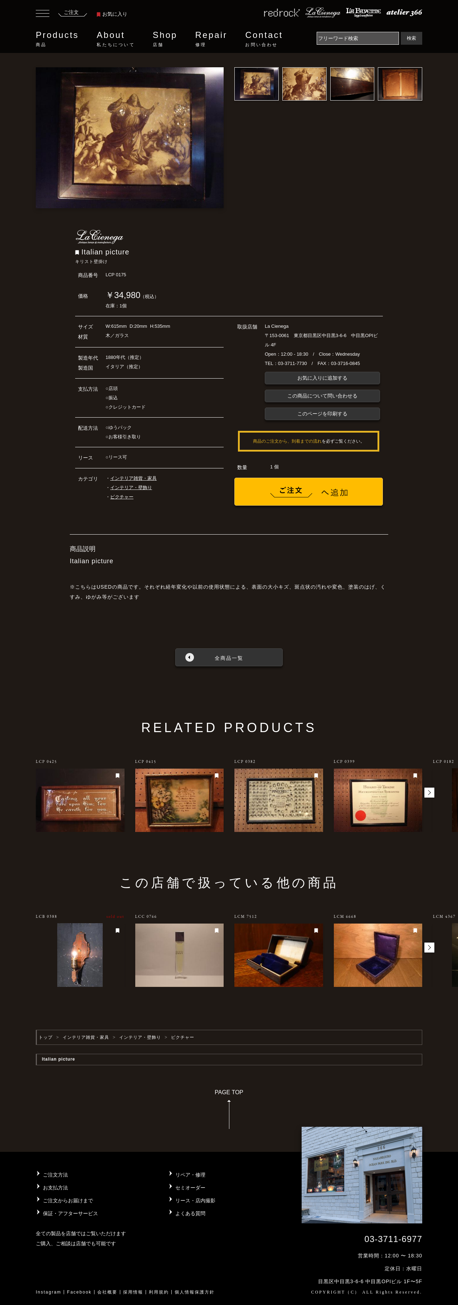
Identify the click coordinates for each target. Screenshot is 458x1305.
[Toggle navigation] (42, 14)
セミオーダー (190, 1187)
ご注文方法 (55, 1175)
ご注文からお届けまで (68, 1200)
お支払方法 (55, 1187)
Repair (211, 39)
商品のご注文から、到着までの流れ (287, 441)
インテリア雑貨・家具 (133, 478)
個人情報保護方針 (195, 1292)
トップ (46, 1037)
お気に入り (112, 14)
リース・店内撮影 (195, 1200)
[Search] (358, 38)
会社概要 (107, 1292)
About (116, 39)
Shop (165, 39)
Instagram (48, 1292)
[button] (429, 792)
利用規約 (159, 1292)
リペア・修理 (190, 1175)
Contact (264, 39)
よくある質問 (190, 1213)
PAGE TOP (229, 1111)
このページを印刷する (322, 414)
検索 (411, 38)
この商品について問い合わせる (322, 396)
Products (57, 39)
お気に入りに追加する (322, 378)
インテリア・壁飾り (131, 487)
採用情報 (133, 1292)
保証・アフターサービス (70, 1213)
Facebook (79, 1292)
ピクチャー (121, 497)
